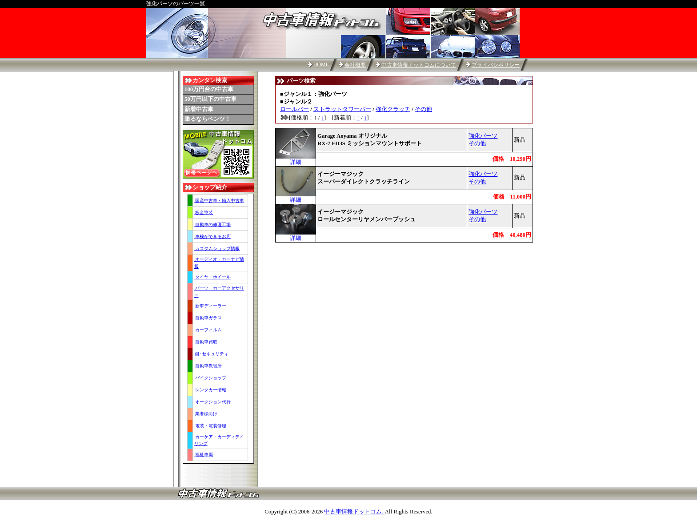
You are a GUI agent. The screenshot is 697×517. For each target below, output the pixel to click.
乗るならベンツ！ (207, 119)
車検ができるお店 (212, 236)
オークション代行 (212, 401)
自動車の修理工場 (212, 224)
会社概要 (355, 65)
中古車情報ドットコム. (354, 512)
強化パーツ (483, 136)
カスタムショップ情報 (217, 248)
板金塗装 (203, 212)
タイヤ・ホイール (212, 276)
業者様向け (206, 413)
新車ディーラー (210, 305)
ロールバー (294, 109)
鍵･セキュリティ (211, 353)
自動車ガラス (208, 317)
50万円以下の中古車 (210, 99)
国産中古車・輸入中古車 (219, 200)
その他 (423, 109)
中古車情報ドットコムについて (418, 65)
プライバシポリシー (496, 65)
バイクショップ (210, 377)
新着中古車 (198, 109)
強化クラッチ (393, 109)
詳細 (296, 159)
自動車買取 (206, 341)
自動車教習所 (208, 365)
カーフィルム (208, 329)
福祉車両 (203, 454)
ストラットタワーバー (342, 109)
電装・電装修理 (210, 425)
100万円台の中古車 (208, 89)
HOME (321, 64)
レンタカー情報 (210, 389)
